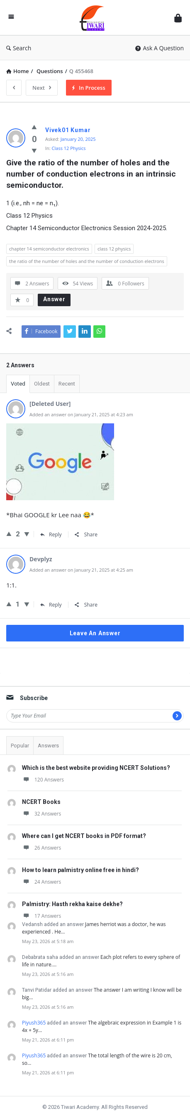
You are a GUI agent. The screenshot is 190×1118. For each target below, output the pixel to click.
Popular (20, 745)
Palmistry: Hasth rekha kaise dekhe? (72, 904)
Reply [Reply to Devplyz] (51, 604)
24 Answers (41, 881)
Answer (54, 299)
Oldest (42, 384)
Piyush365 (34, 1022)
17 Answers (41, 915)
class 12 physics (114, 249)
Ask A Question (159, 48)
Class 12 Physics (69, 148)
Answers (48, 745)
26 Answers (41, 847)
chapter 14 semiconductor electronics (49, 249)
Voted (18, 384)
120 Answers (43, 779)
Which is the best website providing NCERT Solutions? (96, 767)
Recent (66, 384)
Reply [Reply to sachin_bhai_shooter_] (51, 534)
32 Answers (41, 813)
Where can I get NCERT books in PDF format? (84, 836)
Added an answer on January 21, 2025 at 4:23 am (81, 414)
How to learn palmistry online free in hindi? (80, 870)
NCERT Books (41, 802)
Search (18, 48)
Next (41, 87)
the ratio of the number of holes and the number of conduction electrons (86, 261)
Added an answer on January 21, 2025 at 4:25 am (81, 570)
